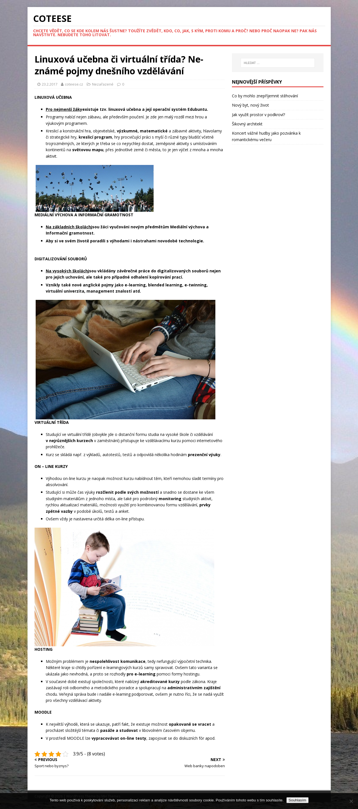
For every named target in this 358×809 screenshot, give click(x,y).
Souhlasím (297, 800)
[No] (351, 801)
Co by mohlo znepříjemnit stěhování (265, 95)
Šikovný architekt (247, 124)
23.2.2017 (49, 84)
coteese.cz (74, 84)
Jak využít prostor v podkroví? (258, 114)
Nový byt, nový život (250, 105)
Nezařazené (102, 84)
